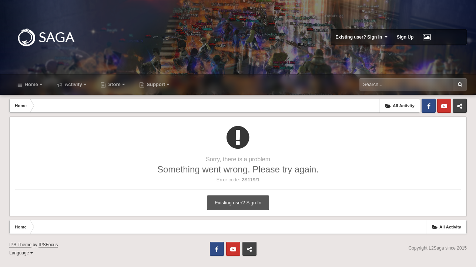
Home (32, 84)
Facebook (429, 106)
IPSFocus (48, 244)
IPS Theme (20, 244)
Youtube (444, 106)
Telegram (460, 106)
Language (21, 253)
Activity (75, 84)
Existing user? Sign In (361, 37)
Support (157, 84)
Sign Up (405, 37)
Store (116, 84)
